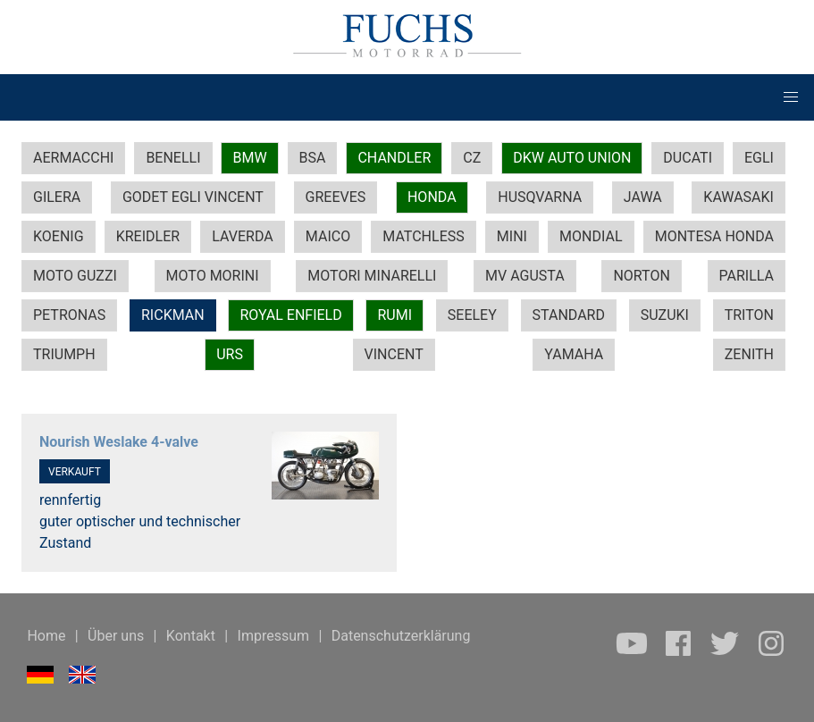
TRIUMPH (64, 354)
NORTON (641, 275)
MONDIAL (590, 236)
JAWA (643, 197)
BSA (312, 157)
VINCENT (394, 354)
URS (229, 354)
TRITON (749, 314)
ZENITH (749, 354)
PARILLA (746, 275)
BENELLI (173, 157)
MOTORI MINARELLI (371, 275)
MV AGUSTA (525, 275)
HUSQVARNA (540, 197)
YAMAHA (573, 354)
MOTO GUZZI (75, 275)
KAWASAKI (738, 197)
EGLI (759, 157)
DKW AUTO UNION (572, 157)
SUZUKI (665, 314)
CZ (472, 157)
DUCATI (687, 157)
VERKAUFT (74, 472)
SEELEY (472, 314)
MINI (512, 236)
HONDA (432, 197)
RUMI (394, 314)
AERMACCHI (73, 157)
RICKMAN (173, 314)
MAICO (328, 236)
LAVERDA (242, 236)
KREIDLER (148, 236)
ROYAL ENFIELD (290, 314)
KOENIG (58, 236)
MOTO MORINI (212, 275)
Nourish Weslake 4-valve (118, 441)
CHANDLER (394, 157)
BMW (249, 157)
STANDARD (569, 314)
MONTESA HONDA (714, 236)
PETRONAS (69, 314)
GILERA (56, 197)
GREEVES (336, 197)
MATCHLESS (423, 236)
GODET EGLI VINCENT (193, 197)
